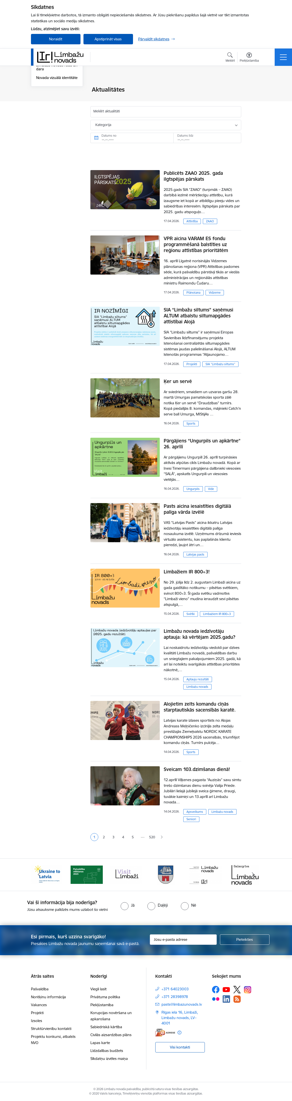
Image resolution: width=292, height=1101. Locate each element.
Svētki (190, 614)
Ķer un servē (178, 381)
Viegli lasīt (98, 989)
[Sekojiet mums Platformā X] (237, 989)
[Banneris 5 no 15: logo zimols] (205, 874)
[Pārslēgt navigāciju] (283, 57)
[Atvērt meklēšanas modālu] (230, 58)
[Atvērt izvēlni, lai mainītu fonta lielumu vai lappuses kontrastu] (249, 58)
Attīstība (192, 221)
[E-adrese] (165, 1032)
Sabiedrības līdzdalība (54, 107)
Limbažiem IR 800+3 (217, 614)
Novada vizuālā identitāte (57, 136)
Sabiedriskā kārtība (106, 1026)
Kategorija (103, 125)
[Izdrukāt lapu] (254, 87)
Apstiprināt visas (108, 39)
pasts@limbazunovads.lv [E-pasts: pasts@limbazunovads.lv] (181, 1004)
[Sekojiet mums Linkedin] (226, 999)
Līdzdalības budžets (106, 1050)
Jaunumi (43, 90)
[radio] (127, 905)
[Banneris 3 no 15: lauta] (126, 874)
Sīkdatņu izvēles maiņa (109, 1058)
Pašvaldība (40, 989)
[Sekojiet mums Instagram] (247, 989)
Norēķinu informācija (48, 997)
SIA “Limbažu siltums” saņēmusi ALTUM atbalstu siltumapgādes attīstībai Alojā (198, 316)
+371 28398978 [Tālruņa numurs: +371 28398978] (174, 996)
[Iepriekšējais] (39, 875)
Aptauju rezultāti (197, 679)
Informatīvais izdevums (55, 115)
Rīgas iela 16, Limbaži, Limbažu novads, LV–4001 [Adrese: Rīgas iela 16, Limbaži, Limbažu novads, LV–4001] (179, 1017)
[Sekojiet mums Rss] (237, 999)
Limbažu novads (197, 687)
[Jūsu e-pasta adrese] (183, 939)
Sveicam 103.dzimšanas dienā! (197, 769)
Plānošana (193, 292)
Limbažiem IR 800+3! (187, 572)
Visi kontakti (180, 1047)
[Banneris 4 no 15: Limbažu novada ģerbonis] (166, 874)
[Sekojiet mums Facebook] (215, 989)
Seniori (191, 819)
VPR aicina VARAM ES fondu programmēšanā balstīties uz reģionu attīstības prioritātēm (196, 244)
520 (152, 837)
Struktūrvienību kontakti (51, 1028)
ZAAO (210, 221)
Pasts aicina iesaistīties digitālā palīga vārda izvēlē (197, 509)
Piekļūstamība (101, 1004)
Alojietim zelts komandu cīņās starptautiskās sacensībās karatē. (200, 707)
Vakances (39, 1004)
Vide (211, 489)
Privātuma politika (105, 997)
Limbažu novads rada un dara (57, 126)
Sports (190, 423)
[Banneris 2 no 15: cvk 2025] (87, 874)
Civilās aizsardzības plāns (111, 1034)
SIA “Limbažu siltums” (220, 364)
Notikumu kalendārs (53, 98)
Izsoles (36, 1020)
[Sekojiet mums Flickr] (215, 999)
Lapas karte (100, 1042)
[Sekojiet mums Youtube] (226, 989)
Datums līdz (185, 135)
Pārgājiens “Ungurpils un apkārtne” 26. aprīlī (202, 444)
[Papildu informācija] (179, 1032)
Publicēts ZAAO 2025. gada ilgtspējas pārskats (193, 176)
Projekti (191, 364)
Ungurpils (193, 489)
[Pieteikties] (244, 939)
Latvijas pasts (195, 554)
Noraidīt (55, 39)
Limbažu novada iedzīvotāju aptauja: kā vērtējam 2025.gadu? (199, 634)
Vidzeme (215, 292)
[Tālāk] (253, 875)
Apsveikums (194, 812)
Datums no (109, 135)
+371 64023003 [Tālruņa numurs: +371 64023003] (175, 989)
